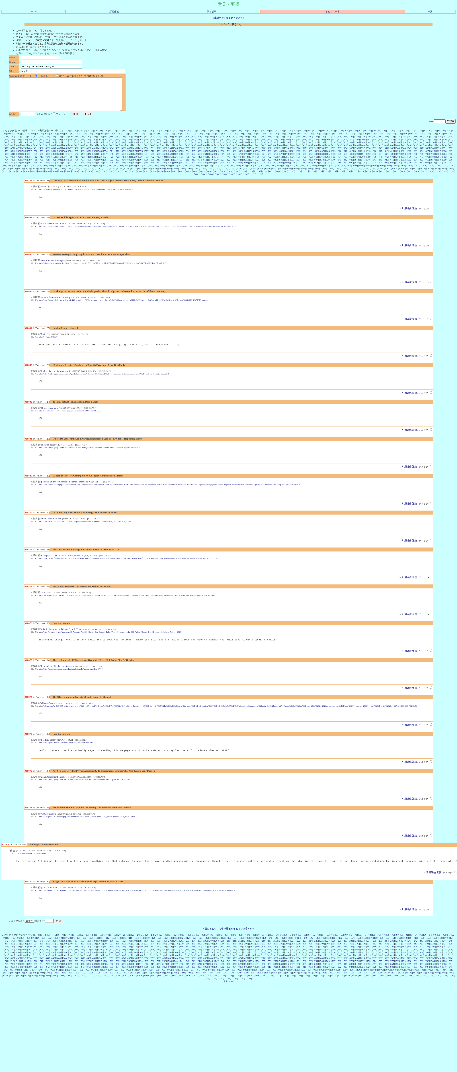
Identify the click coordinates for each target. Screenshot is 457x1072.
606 (316, 157)
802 (111, 166)
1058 (323, 175)
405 (41, 151)
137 (276, 140)
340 (111, 148)
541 (386, 154)
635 (35, 160)
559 (41, 157)
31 (193, 137)
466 (398, 151)
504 (170, 154)
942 (28, 172)
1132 (389, 177)
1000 (367, 172)
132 (247, 140)
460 (363, 151)
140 (294, 140)
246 (12, 146)
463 (380, 151)
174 (41, 143)
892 (187, 169)
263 (111, 146)
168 (6, 143)
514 (228, 154)
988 (296, 172)
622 (409, 157)
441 (252, 151)
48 (272, 137)
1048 (253, 175)
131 (241, 140)
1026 (98, 175)
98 (51, 140)
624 (421, 157)
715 (53, 163)
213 (269, 143)
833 (293, 166)
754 (281, 163)
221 (316, 143)
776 (409, 163)
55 (305, 137)
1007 (416, 172)
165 (440, 140)
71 (379, 137)
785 (12, 166)
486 (65, 154)
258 (82, 146)
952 (86, 172)
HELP (33, 11)
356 (205, 148)
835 (304, 166)
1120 (305, 177)
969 (185, 172)
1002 (381, 172)
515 (234, 154)
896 (211, 169)
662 (193, 160)
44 (254, 137)
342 (123, 148)
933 (427, 169)
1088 (82, 177)
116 (154, 140)
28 (180, 137)
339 (106, 148)
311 (392, 146)
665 (211, 160)
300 (328, 146)
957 (115, 172)
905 (263, 169)
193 (152, 143)
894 (199, 169)
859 (444, 166)
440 (246, 151)
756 (293, 163)
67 (360, 137)
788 (30, 166)
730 (141, 163)
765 (345, 163)
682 (310, 160)
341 (117, 148)
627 (439, 157)
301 (334, 146)
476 (6, 154)
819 (211, 166)
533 (339, 154)
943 (33, 172)
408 (59, 151)
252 (47, 146)
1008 (423, 172)
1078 (12, 177)
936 (444, 169)
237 (409, 143)
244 (450, 143)
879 (111, 169)
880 (117, 169)
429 (182, 151)
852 (404, 166)
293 (287, 146)
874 (82, 169)
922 (363, 169)
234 (392, 143)
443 (263, 151)
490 (88, 154)
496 (123, 154)
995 (337, 172)
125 (206, 140)
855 (421, 166)
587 (205, 157)
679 (293, 160)
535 (351, 154)
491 (94, 154)
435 (217, 151)
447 (287, 151)
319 (439, 146)
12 (105, 137)
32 (198, 137)
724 (106, 163)
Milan (44, 193)
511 (211, 154)
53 (295, 137)
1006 (409, 172)
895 (205, 169)
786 (18, 166)
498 (135, 154)
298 (316, 146)
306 (363, 146)
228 (357, 143)
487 (71, 154)
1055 (302, 175)
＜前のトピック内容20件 (215, 946)
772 (386, 163)
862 (12, 169)
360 (228, 148)
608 (328, 157)
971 (197, 172)
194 (158, 143)
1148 (239, 180)
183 (94, 143)
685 (328, 160)
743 (217, 163)
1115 (271, 177)
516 (240, 154)
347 (152, 148)
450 (304, 151)
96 (42, 140)
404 (36, 151)
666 (217, 160)
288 (258, 146)
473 (439, 151)
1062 (351, 175)
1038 (182, 175)
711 (30, 163)
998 (355, 172)
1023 (76, 175)
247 (18, 146)
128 (224, 140)
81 (425, 137)
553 (6, 157)
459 (357, 151)
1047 (246, 175)
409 (65, 151)
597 (263, 157)
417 (111, 151)
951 (80, 172)
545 (409, 154)
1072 (422, 175)
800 (100, 166)
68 (365, 137)
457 (345, 151)
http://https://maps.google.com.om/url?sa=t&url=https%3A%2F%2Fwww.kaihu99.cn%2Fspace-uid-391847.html (84, 795)
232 (380, 143)
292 (281, 146)
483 (47, 154)
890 (176, 169)
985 (279, 172)
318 (433, 146)
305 (357, 146)
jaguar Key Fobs (49, 904)
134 (259, 140)
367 (269, 148)
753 (275, 163)
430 (187, 151)
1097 (146, 177)
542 (392, 154)
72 (383, 137)
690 (357, 160)
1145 (218, 180)
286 (246, 146)
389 (398, 148)
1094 (125, 177)
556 (24, 157)
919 (345, 169)
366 (263, 148)
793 (59, 166)
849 (386, 166)
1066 (380, 175)
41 (240, 137)
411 (76, 151)
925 (380, 169)
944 (39, 172)
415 (100, 151)
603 (298, 157)
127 (218, 140)
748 (246, 163)
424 (152, 151)
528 (310, 154)
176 (53, 143)
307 (369, 146)
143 (311, 140)
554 (12, 157)
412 (82, 151)
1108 (223, 177)
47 (268, 137)
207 (234, 143)
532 (333, 154)
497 (129, 154)
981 (256, 172)
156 (387, 140)
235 (398, 143)
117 (159, 140)
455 (333, 151)
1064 (366, 175)
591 (228, 157)
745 (228, 163)
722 (94, 163)
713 (41, 163)
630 (6, 160)
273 (170, 146)
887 (158, 169)
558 (36, 157)
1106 (209, 177)
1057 (316, 175)
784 (6, 166)
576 (141, 157)
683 (316, 160)
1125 (340, 177)
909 (287, 169)
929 (404, 169)
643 (82, 160)
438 (234, 151)
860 (450, 166)
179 (71, 143)
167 (451, 140)
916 (328, 169)
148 (340, 140)
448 (293, 151)
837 (316, 166)
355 (199, 148)
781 (439, 163)
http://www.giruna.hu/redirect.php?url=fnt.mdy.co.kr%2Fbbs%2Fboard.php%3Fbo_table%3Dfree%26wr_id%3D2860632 (88, 832)
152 (364, 140)
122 (188, 140)
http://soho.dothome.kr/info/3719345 (31, 870)
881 (123, 169)
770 (374, 163)
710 (24, 163)
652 (135, 160)
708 (12, 163)
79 (416, 137)
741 (205, 163)
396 (439, 148)
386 (380, 148)
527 (304, 154)
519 (257, 154)
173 (36, 143)
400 (12, 151)
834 (298, 166)
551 (444, 154)
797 (82, 166)
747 (240, 163)
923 (369, 169)
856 (427, 166)
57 (314, 137)
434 (211, 151)
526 (298, 154)
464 (386, 151)
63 (342, 137)
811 (164, 166)
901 (240, 169)
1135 (410, 177)
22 (152, 137)
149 (346, 140)
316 (421, 146)
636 (41, 160)
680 (298, 160)
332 (65, 148)
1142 (197, 180)
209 (246, 143)
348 (158, 148)
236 (404, 143)
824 (240, 166)
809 (152, 166)
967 (174, 172)
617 (380, 157)
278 (199, 146)
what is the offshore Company (55, 305)
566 (82, 157)
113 (136, 140)
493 (106, 154)
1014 (13, 175)
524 (287, 154)
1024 (83, 175)
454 (328, 151)
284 (234, 146)
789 (36, 166)
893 (193, 169)
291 (275, 146)
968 (180, 172)
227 (351, 143)
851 (398, 166)
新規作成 (114, 11)
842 (345, 166)
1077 (5, 177)
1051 (274, 175)
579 (158, 157)
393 (421, 148)
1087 (75, 177)
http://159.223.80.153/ (48, 345)
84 (439, 137)
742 (211, 163)
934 (433, 169)
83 (434, 137)
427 (170, 151)
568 (94, 157)
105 (90, 140)
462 (374, 151)
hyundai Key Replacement (54, 679)
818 (205, 166)
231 (374, 143)
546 (415, 154)
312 (398, 146)
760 (316, 163)
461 (369, 151)
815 (187, 166)
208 (240, 143)
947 (57, 172)
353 (187, 148)
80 (420, 137)
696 (392, 160)
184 (100, 143)
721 (88, 163)
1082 (40, 177)
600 (281, 157)
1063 (358, 175)
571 (111, 157)
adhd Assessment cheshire (53, 792)
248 (24, 146)
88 (5, 140)
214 (275, 143)
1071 (415, 175)
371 (293, 148)
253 (53, 146)
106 (96, 140)
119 (171, 140)
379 (339, 148)
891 (182, 169)
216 (287, 143)
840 (333, 166)
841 (339, 166)
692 (369, 160)
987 (291, 172)
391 (409, 148)
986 (285, 172)
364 (252, 148)
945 (45, 172)
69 (369, 137)
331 (59, 148)
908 (281, 169)
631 (12, 160)
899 (228, 169)
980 (250, 172)
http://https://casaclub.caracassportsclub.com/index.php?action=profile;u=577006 (71, 682)
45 (258, 137)
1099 (160, 177)
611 (345, 157)
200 (193, 143)
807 (141, 166)
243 (444, 143)
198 (182, 143)
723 (100, 163)
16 (124, 137)
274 (176, 146)
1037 (175, 175)
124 (200, 140)
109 (113, 140)
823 (234, 166)
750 (257, 163)
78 (411, 137)
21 (147, 137)
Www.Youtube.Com (51, 530)
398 (450, 148)
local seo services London (53, 230)
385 (374, 148)
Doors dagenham (49, 417)
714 (47, 163)
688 (345, 160)
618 (386, 157)
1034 (154, 175)
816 (193, 166)
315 (415, 146)
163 (428, 140)
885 (147, 169)
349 (164, 148)
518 (252, 154)
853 (409, 166)
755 (287, 163)
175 (47, 143)
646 (100, 160)
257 (76, 146)
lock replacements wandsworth (56, 380)
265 (123, 146)
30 (189, 137)
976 (226, 172)
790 (41, 166)
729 (135, 163)
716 (59, 163)
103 (78, 140)
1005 (402, 172)
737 (182, 163)
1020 (55, 175)
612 (351, 157)
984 (273, 172)
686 (333, 160)
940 (16, 172)
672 (252, 160)
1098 (153, 177)
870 (59, 169)
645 (94, 160)
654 (146, 160)
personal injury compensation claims (59, 492)
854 (415, 166)
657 (164, 160)
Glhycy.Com (47, 717)
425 (158, 151)
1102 (181, 177)
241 (433, 143)
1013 (6, 175)
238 (415, 143)
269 (147, 146)
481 (36, 154)
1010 (438, 172)
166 (446, 140)
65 (351, 137)
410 (71, 151)
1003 (388, 172)
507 (187, 154)
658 (170, 160)
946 (51, 172)
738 (187, 163)
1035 (161, 175)
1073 (429, 175)
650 (123, 160)
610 (339, 157)
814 (182, 166)
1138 (431, 177)
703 (433, 160)
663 (199, 160)
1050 (267, 175)
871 (65, 169)
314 (409, 146)
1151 (259, 180)
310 (386, 146)
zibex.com (46, 604)
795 (71, 166)
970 (191, 172)
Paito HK (45, 342)
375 (316, 148)
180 (76, 143)
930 (409, 169)
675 (269, 160)
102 (73, 140)
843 (351, 166)
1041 (203, 175)
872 (71, 169)
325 (24, 148)
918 (339, 169)
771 (380, 163)
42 (244, 137)
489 (82, 154)
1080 (26, 177)
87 (453, 137)
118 (165, 140)
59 (323, 137)
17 (129, 137)
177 (59, 143)
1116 (278, 177)
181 (82, 143)
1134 (403, 177)
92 (23, 140)
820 (217, 166)
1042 (210, 175)
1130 (375, 177)
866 (36, 169)
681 (304, 160)
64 (346, 137)
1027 (105, 175)
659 (176, 160)
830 (275, 166)
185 (106, 143)
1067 (387, 175)
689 (351, 160)
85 (444, 137)
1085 (61, 177)
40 (235, 137)
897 (217, 169)
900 (234, 169)
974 (215, 172)
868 (47, 169)
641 (71, 160)
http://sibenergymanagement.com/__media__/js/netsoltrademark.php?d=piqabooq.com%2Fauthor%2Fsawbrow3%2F (86, 196)
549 (433, 154)
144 (317, 140)
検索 (430, 11)
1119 (298, 177)
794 (65, 166)
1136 (417, 177)
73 (388, 137)
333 (71, 148)
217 (293, 143)
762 (328, 163)
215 (281, 143)
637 (47, 160)
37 (221, 137)
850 (392, 166)
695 (386, 160)
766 (351, 163)
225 (339, 143)
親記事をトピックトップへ (228, 17)
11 (101, 137)
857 (433, 166)
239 (421, 143)
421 (135, 151)
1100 (167, 177)
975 (220, 172)
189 (129, 143)
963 (150, 172)
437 (228, 151)
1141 (452, 177)
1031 (133, 175)
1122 (319, 177)
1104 (195, 177)
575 (135, 157)
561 (53, 157)
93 (28, 140)
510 (205, 154)
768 (363, 163)
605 (310, 157)
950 (74, 172)
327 (35, 148)
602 (293, 157)
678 (287, 160)
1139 (438, 177)
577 (147, 157)
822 (228, 166)
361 (234, 148)
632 (18, 160)
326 (30, 148)
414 (94, 151)
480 (30, 154)
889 (170, 169)
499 (141, 154)
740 (199, 163)
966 (168, 172)
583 (182, 157)
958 (121, 172)
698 (404, 160)
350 (170, 148)
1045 (232, 175)
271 (158, 146)
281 (217, 146)
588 (211, 157)
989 (302, 172)
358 (217, 148)
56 (309, 137)
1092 (110, 177)
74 (393, 137)
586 (199, 157)
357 (211, 148)
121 (183, 140)
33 (203, 137)
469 (415, 151)
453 (322, 151)
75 (397, 137)
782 (444, 163)
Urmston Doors (48, 829)
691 (363, 160)
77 (407, 137)
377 (328, 148)
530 (322, 154)
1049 (260, 175)
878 (106, 169)
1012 (452, 172)
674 (263, 160)
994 (332, 172)
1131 (382, 177)
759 (310, 163)
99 (56, 140)
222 (322, 143)
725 (111, 163)
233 (386, 143)
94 (32, 140)
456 (339, 151)
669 (234, 160)
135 (264, 140)
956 (109, 172)
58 (318, 137)
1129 (368, 177)
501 (152, 154)
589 (217, 157)
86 (448, 137)
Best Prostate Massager (52, 268)
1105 (202, 177)
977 (232, 172)
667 (222, 160)
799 (94, 166)
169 (12, 143)
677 (281, 160)
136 (270, 140)
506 (182, 154)
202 (205, 143)
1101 (174, 177)
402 (24, 151)
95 (37, 140)
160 (411, 140)
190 (135, 143)
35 (212, 137)
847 (374, 166)
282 (223, 146)
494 (111, 154)
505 (176, 154)
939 (10, 172)
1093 (118, 177)
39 (230, 137)
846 (369, 166)
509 (199, 154)
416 (106, 151)
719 (76, 163)
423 (146, 151)
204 (217, 143)
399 (6, 151)
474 (444, 151)
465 (392, 151)
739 (193, 163)
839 (328, 166)
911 (298, 169)
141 (300, 140)
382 (357, 148)
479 (24, 154)
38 (226, 137)
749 (252, 163)
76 (402, 137)
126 (212, 140)
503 (164, 154)
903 (252, 169)
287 (252, 146)
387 (386, 148)
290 (269, 146)
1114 (264, 177)
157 (393, 140)
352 (182, 148)
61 (332, 137)
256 (71, 146)
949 (69, 172)
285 (240, 146)
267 (135, 146)
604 (304, 157)
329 (47, 148)
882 (129, 169)
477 (12, 154)
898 (223, 169)
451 (310, 151)
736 (176, 163)
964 (156, 172)
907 (275, 169)
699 (409, 160)
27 (175, 137)
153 (370, 140)
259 (88, 146)
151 (358, 140)
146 (329, 140)
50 (281, 137)
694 (380, 160)
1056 (309, 175)
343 (129, 148)
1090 (96, 177)
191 (141, 143)
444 (269, 151)
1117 (285, 177)
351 (176, 148)
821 (222, 166)
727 (123, 163)
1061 (345, 175)
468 (409, 151)
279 (205, 146)
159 (405, 140)
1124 (333, 177)
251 (41, 146)
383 (363, 148)
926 (386, 169)
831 (281, 166)
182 (88, 143)
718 (70, 163)
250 (36, 146)
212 (263, 143)
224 (333, 143)
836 (310, 166)
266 (129, 146)
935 (439, 169)
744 (222, 163)
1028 (112, 175)
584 (187, 157)
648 (111, 160)
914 (316, 169)
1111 (243, 177)
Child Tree (228, 998)
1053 (288, 175)
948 (63, 172)
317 (427, 146)
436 (222, 151)
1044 (225, 175)
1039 (189, 175)
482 (41, 154)
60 (328, 137)
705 (445, 160)
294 (293, 146)
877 (100, 169)
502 (158, 154)
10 (96, 137)
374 (310, 148)
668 (228, 160)
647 (106, 160)
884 (141, 169)
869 (53, 169)
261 (100, 146)
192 (147, 143)
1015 (20, 175)
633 (24, 160)
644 (88, 160)
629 (450, 157)
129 (229, 140)
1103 (188, 177)
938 (4, 172)
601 (287, 157)
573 (123, 157)
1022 (69, 175)
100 (61, 140)
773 (392, 163)
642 (76, 160)
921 (357, 169)
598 (269, 157)
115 (148, 140)
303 (345, 146)
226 (345, 143)
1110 (237, 177)
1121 (312, 177)
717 (65, 163)
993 (326, 172)
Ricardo (45, 455)
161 (416, 140)
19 (138, 137)
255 (65, 146)
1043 (218, 175)
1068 (394, 175)
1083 (47, 177)
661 (187, 160)
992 (320, 172)
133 (253, 140)
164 (434, 140)
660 (182, 160)
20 (142, 137)
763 (333, 163)
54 (300, 137)
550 (439, 154)
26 (170, 137)
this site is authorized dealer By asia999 (60, 642)
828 (263, 166)
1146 (225, 180)
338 (100, 148)
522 (275, 154)
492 (100, 154)
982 (261, 172)
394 (427, 148)
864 (24, 169)
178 (65, 143)
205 (223, 143)
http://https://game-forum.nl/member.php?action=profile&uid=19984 (67, 757)
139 (288, 140)
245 (6, 146)
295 (298, 146)
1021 (62, 175)
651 (129, 160)
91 (18, 140)
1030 (126, 175)
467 (404, 151)
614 (363, 157)
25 (166, 137)
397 (445, 148)
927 (392, 169)
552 (450, 154)
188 (123, 143)
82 (430, 137)
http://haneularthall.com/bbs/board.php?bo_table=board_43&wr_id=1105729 (70, 420)
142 (305, 140)
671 (246, 160)
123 (194, 140)
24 (161, 137)
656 (158, 160)
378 (333, 148)
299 (322, 146)
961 (139, 172)
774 (398, 163)
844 (357, 166)
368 (275, 148)
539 (374, 154)
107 (102, 140)
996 (343, 172)
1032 (140, 175)
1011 (445, 172)
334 (76, 148)
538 (369, 154)
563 (65, 157)
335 (82, 148)
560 (47, 157)
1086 (68, 177)
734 (164, 163)
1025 (91, 175)
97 (46, 140)
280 (211, 146)
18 (133, 137)
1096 (139, 177)
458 (351, 151)
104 (84, 140)
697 (398, 160)
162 (422, 140)
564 (71, 157)
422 (141, 151)
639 (59, 160)
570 (106, 157)
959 (127, 172)
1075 (443, 175)
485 (59, 154)
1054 (295, 175)
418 (117, 151)
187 (117, 143)
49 (277, 137)
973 (209, 172)
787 (24, 166)
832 (287, 166)
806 (135, 166)
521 (269, 154)
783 (450, 163)
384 (369, 148)
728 (129, 163)
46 (263, 137)
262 (106, 146)
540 (380, 154)
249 (30, 146)
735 (170, 163)
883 (135, 169)
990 (308, 172)
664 (205, 160)
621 (404, 157)
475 (450, 151)
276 (187, 146)
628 (444, 157)
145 (323, 140)
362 (240, 148)
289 (263, 146)
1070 (408, 175)
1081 (33, 177)
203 (211, 143)
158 (399, 140)
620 (398, 157)
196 (170, 143)
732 (152, 163)
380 (345, 148)
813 (176, 166)
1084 (54, 177)
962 (145, 172)
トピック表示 (332, 11)
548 (427, 154)
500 (147, 154)
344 (135, 148)
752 (269, 163)
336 (88, 148)
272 (164, 146)
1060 (337, 175)
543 (398, 154)
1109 (230, 177)
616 (374, 157)
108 (108, 140)
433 (205, 151)
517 (246, 154)
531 (328, 154)
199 (187, 143)
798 (88, 166)
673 (258, 160)
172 (30, 143)
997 (349, 172)
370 (287, 148)
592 (234, 157)
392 (415, 148)
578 (152, 157)
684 (322, 160)
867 (41, 169)
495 (117, 154)
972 (203, 172)
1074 (436, 175)
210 (252, 143)
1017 (34, 175)
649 (117, 160)
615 (369, 157)
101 (67, 140)
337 (94, 148)
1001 (374, 172)
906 (269, 169)
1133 (396, 177)
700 (415, 160)
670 (240, 160)
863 (18, 169)
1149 (245, 180)
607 (322, 157)
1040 (196, 175)
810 (158, 166)
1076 (450, 175)
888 (164, 169)
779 (427, 163)
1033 (147, 175)
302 (339, 146)
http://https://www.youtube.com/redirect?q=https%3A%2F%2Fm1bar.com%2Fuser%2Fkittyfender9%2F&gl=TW (85, 533)
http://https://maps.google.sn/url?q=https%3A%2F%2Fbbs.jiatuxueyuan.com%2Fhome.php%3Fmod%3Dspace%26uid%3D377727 (92, 458)
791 (47, 166)
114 (142, 140)
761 (322, 163)
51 (286, 137)
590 (223, 157)
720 (82, 163)
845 (363, 166)
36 (217, 137)
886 (152, 169)
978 (238, 172)
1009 (431, 172)
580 (164, 157)
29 (184, 137)
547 (421, 154)
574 (129, 157)
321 (450, 146)
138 (282, 140)
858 (439, 166)
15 (119, 137)
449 (298, 151)
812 (170, 166)
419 (123, 151)
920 (351, 169)
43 (249, 137)
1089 (89, 177)
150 (352, 140)
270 (152, 146)
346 (146, 148)
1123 (326, 177)
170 (18, 143)
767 (357, 163)
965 (162, 172)
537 (363, 154)
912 (304, 169)
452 (316, 151)
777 (415, 163)
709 (18, 163)
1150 (253, 180)
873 (76, 169)
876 (94, 169)
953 (92, 172)
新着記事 (211, 11)
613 (357, 157)
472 (433, 151)
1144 (211, 180)
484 (53, 154)
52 (291, 137)
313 (404, 146)
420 (129, 151)
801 (106, 166)
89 (9, 140)
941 (22, 172)
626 (433, 157)
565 (76, 157)
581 (170, 157)
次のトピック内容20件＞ (242, 946)
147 (335, 140)
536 (357, 154)
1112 (250, 177)
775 (404, 163)
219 (304, 143)
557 (30, 157)
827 (257, 166)
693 (374, 160)
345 (141, 148)
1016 (27, 175)
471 (427, 151)
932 (421, 169)
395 (433, 148)
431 (193, 151)
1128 (361, 177)
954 (98, 172)
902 (246, 169)
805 (129, 166)
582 (176, 157)
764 (339, 163)
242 (439, 143)
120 (177, 140)
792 (53, 166)
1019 (48, 175)
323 (12, 148)
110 (119, 140)
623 (415, 157)
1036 (168, 175)
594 (246, 157)
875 (88, 169)
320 (444, 146)
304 (351, 146)
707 (6, 163)
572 (117, 157)
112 (131, 140)
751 (263, 163)
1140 (444, 177)
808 (147, 166)
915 (322, 169)
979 (244, 172)
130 (235, 140)
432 (199, 151)
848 (380, 166)
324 (18, 148)
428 (176, 151)
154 (376, 140)
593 (240, 157)
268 (141, 146)
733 (158, 163)
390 (404, 148)
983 (267, 172)
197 (176, 143)
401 (18, 151)
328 (41, 148)
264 (117, 146)
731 (146, 163)
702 (427, 160)
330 (53, 148)
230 (369, 143)
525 (293, 154)
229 (363, 143)
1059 (330, 175)
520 (263, 154)
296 (304, 146)
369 (281, 148)
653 (141, 160)
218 (298, 143)
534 (345, 154)
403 (30, 151)
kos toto (45, 754)
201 (199, 143)
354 (193, 148)
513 (222, 154)
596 (258, 157)
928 (398, 169)
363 (246, 148)
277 (193, 146)
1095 (132, 177)
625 (427, 157)
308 (374, 146)
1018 (41, 175)
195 (164, 143)
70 (374, 137)
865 (30, 169)
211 (258, 143)
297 (310, 146)
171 (24, 143)
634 (30, 160)
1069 (401, 175)
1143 (204, 180)
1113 (257, 177)
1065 (373, 175)
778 (421, 163)
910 (293, 169)
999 (361, 172)
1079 (19, 177)
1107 (216, 177)
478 (18, 154)
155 (381, 140)
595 (252, 157)
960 (133, 172)
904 (258, 169)
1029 (119, 175)
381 (351, 148)
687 (339, 160)
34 (207, 137)
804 (123, 166)
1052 (281, 175)
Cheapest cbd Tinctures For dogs (57, 567)
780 (433, 163)
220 (310, 143)
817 (199, 166)
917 (333, 169)
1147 (232, 180)
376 (322, 148)
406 (47, 151)
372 (298, 148)
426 (164, 151)
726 (117, 163)
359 (222, 148)
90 (14, 140)
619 (392, 157)
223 (328, 143)
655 (152, 160)
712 (35, 163)
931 (415, 169)
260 (94, 146)
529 (316, 154)
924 (374, 169)
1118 (292, 177)
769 (369, 163)
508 (193, 154)
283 (228, 146)
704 (439, 160)
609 (334, 157)
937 (450, 169)
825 (246, 166)
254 (59, 146)
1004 (395, 172)
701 (421, 160)
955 (104, 172)
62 (337, 137)
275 (182, 146)
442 (257, 151)
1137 (424, 177)
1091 (103, 177)
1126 (347, 177)
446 (281, 151)
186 (111, 143)
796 (76, 166)
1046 (239, 175)
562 (59, 157)
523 (281, 154)
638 (53, 160)
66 (356, 137)
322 (6, 148)
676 (275, 160)
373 (304, 148)
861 (6, 169)
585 (193, 157)
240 (427, 143)
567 (88, 157)
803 (117, 166)
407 (53, 151)
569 (100, 157)
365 (258, 148)
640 (65, 160)
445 (275, 151)
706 (450, 160)
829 (269, 166)
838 (322, 166)
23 (156, 137)
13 (110, 137)
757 (298, 163)
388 (392, 148)
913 (310, 169)
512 (217, 154)
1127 (354, 177)
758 (304, 163)
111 (125, 140)
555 (18, 157)
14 (115, 137)
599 (275, 157)
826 (252, 166)
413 (88, 151)
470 (421, 151)
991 (314, 172)
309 (380, 146)
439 (240, 151)
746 (234, 163)
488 (76, 154)
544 (404, 154)
